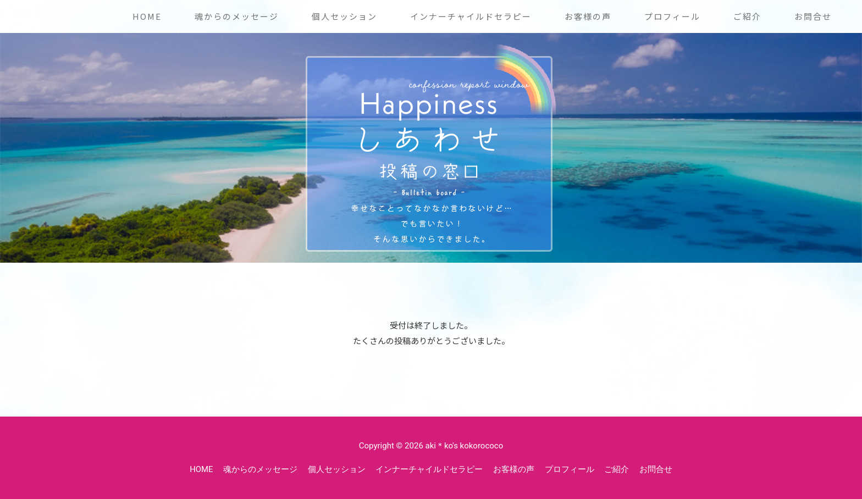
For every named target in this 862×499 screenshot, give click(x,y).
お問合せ (813, 16)
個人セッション (344, 16)
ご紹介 (747, 16)
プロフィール (672, 16)
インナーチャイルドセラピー (471, 16)
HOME (147, 16)
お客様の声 (588, 16)
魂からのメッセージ (237, 16)
